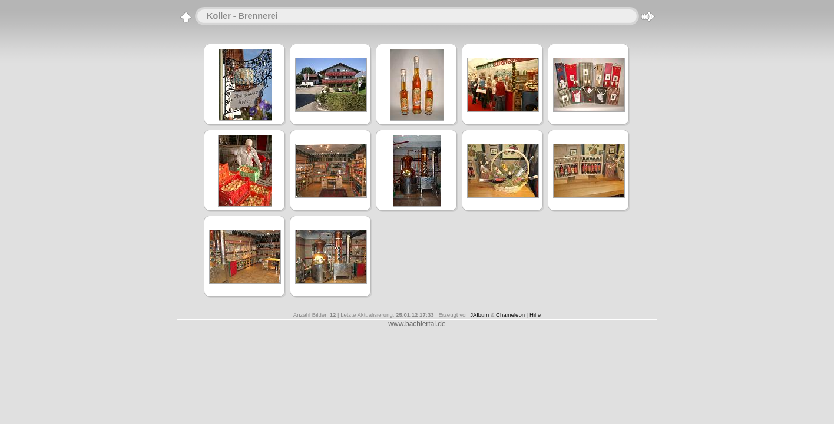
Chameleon (510, 315)
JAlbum (479, 315)
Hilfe (535, 315)
